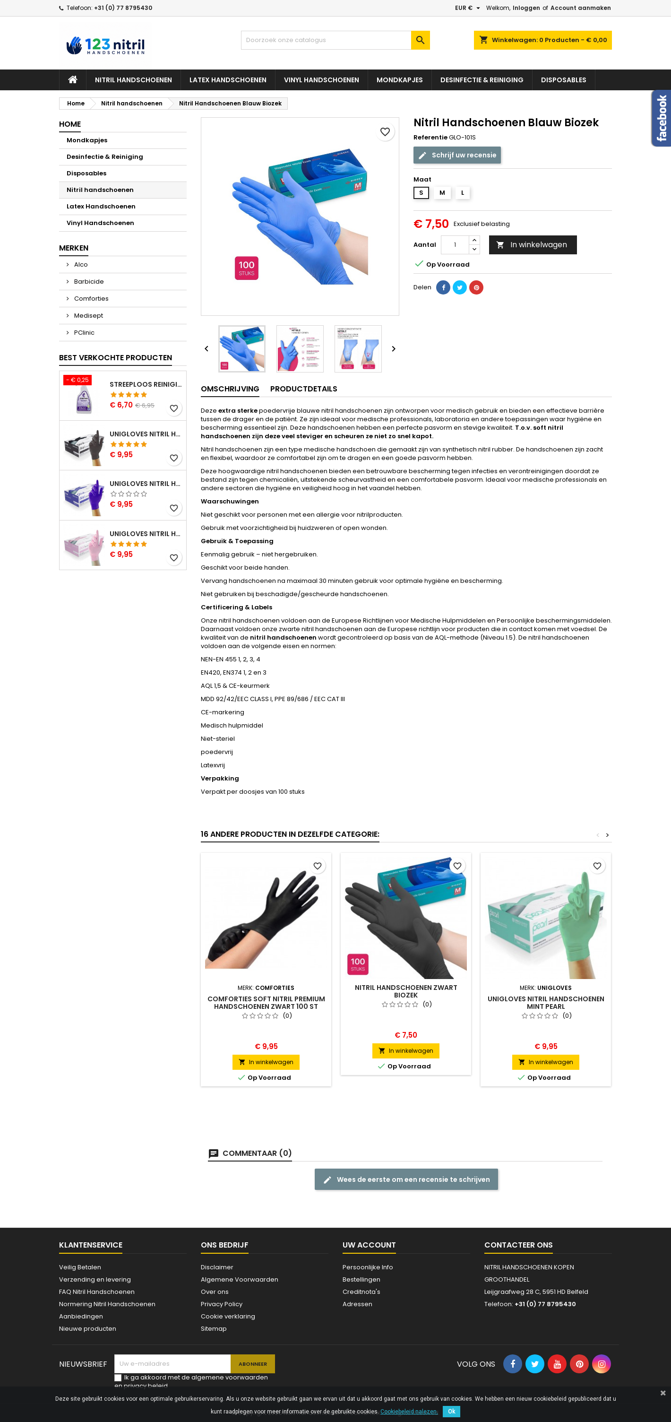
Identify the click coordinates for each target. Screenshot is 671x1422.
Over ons (215, 1291)
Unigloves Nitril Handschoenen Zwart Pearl (146, 434)
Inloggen (526, 8)
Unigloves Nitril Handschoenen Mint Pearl (546, 1002)
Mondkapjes (400, 80)
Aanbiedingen (81, 1316)
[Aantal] (455, 244)
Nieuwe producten (87, 1328)
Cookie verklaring (228, 1316)
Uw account (369, 1245)
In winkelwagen (531, 244)
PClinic (84, 332)
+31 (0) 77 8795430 (123, 8)
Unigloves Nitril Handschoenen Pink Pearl (146, 534)
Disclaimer (217, 1267)
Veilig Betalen (80, 1267)
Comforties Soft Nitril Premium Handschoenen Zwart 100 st (266, 1002)
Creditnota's (361, 1291)
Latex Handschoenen (228, 80)
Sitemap (214, 1328)
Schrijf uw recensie (457, 155)
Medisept (88, 315)
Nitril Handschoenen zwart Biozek (406, 991)
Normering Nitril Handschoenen (107, 1304)
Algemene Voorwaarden (239, 1279)
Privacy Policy (221, 1304)
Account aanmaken (581, 8)
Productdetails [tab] (303, 388)
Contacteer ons (518, 1245)
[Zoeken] (335, 40)
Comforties (91, 298)
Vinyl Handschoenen (321, 80)
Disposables (563, 80)
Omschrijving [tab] (230, 388)
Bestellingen (361, 1279)
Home (70, 124)
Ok (451, 1411)
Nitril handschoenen (133, 80)
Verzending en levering (95, 1279)
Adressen (357, 1304)
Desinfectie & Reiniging (482, 80)
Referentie (430, 137)
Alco (80, 264)
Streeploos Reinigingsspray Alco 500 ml (146, 384)
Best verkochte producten (115, 357)
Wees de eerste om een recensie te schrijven (406, 1180)
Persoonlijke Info (368, 1267)
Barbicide (88, 281)
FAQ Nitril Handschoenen (97, 1291)
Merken (73, 248)
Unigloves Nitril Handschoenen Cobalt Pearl (146, 483)
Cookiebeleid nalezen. (409, 1411)
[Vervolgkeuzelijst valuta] (468, 8)
